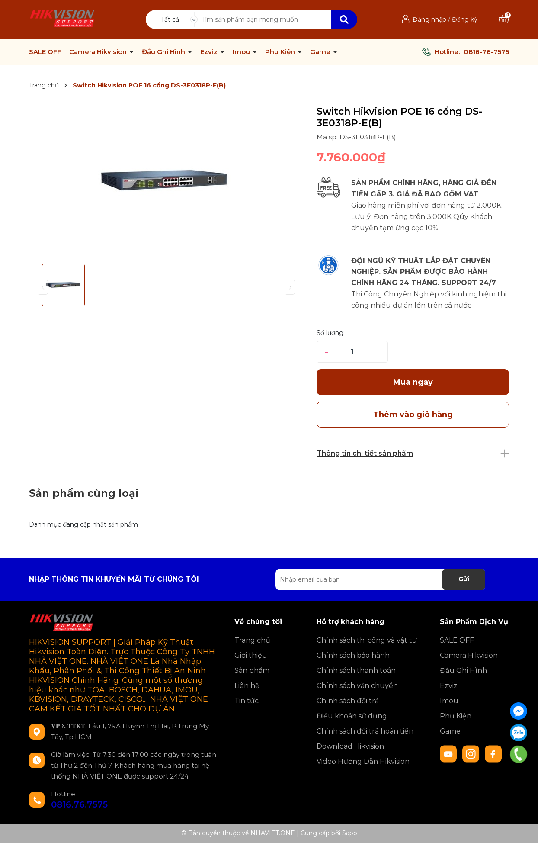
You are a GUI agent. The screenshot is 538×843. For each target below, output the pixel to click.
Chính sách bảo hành (353, 655)
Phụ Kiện (281, 52)
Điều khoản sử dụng (352, 716)
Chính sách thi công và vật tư (367, 640)
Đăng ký (464, 19)
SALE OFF (45, 52)
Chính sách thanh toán (356, 670)
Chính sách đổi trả (348, 701)
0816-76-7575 (486, 52)
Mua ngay (413, 382)
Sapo (349, 833)
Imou (242, 52)
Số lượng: (331, 333)
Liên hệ (246, 686)
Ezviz (209, 52)
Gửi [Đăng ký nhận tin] (463, 579)
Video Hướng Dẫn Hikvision (363, 761)
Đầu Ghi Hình (164, 52)
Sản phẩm (251, 670)
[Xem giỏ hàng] (504, 19)
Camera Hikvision (98, 52)
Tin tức (246, 701)
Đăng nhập (429, 19)
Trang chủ (252, 640)
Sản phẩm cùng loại (83, 493)
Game (321, 52)
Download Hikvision (350, 746)
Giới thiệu (250, 655)
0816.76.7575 (79, 804)
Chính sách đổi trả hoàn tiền (365, 731)
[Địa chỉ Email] (380, 579)
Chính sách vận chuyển (357, 686)
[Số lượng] (352, 352)
